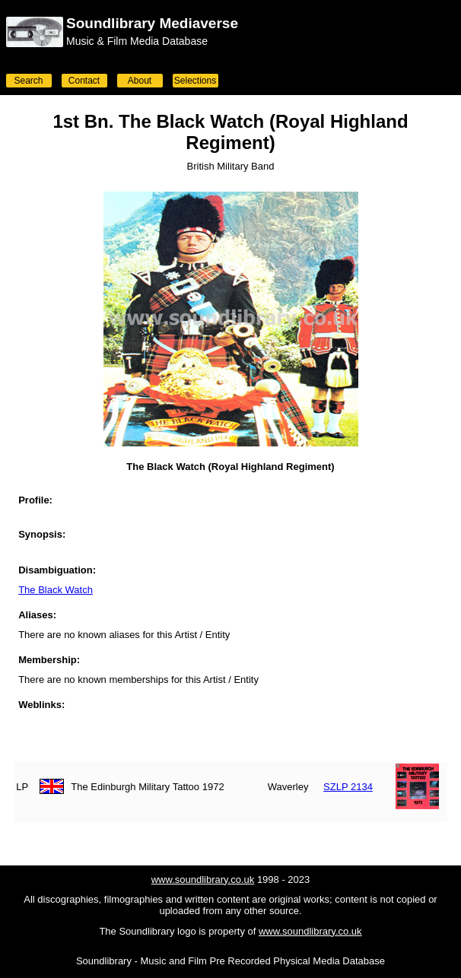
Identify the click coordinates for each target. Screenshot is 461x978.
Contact (84, 80)
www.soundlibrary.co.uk (203, 879)
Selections (195, 80)
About (139, 80)
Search (28, 80)
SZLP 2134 (348, 786)
